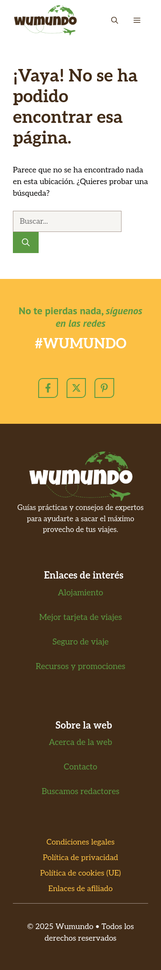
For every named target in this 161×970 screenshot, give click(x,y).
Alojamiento (80, 593)
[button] (114, 20)
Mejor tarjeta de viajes (80, 618)
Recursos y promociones (80, 667)
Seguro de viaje (80, 642)
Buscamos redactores (80, 792)
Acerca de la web (80, 743)
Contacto (80, 767)
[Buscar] (26, 242)
